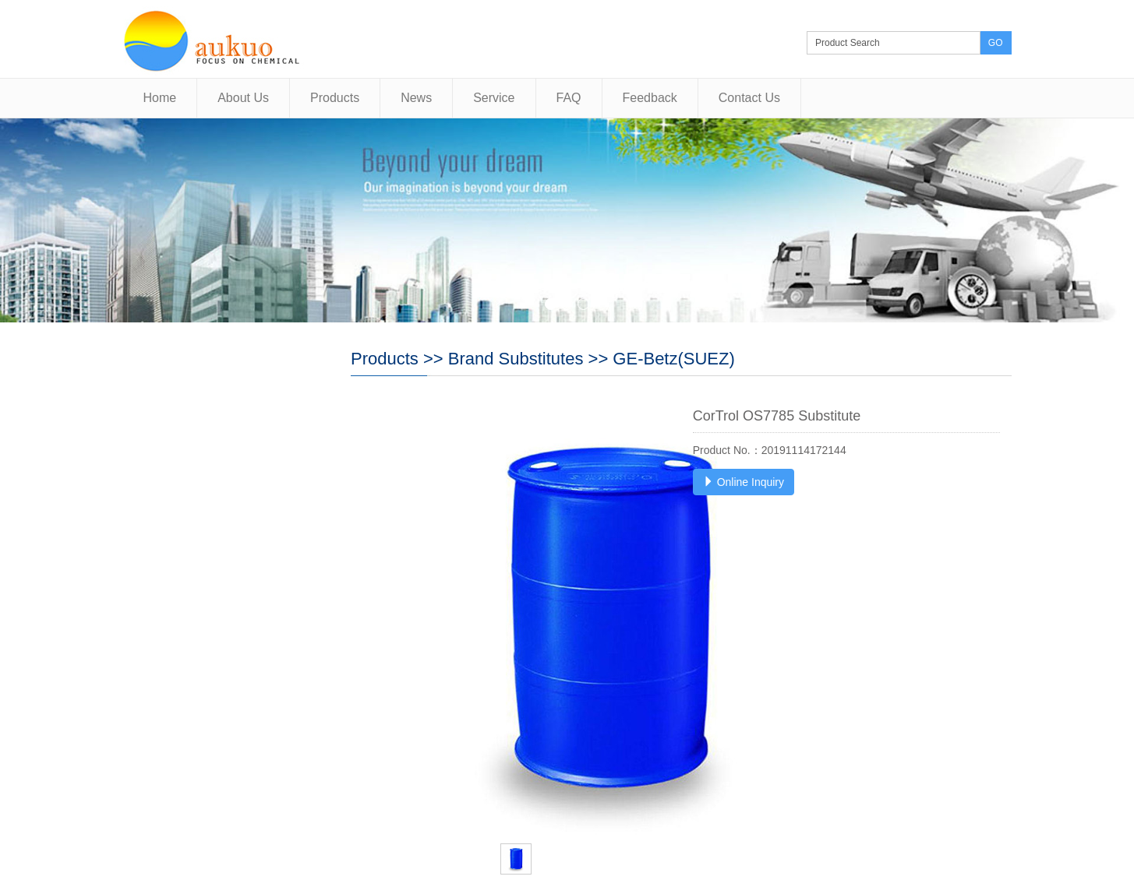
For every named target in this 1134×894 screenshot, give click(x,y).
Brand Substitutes (516, 358)
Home (160, 97)
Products (334, 97)
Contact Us (749, 97)
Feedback (650, 97)
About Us (243, 97)
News (416, 97)
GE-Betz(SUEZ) (673, 358)
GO (995, 42)
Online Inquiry (743, 482)
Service (493, 97)
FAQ (568, 97)
